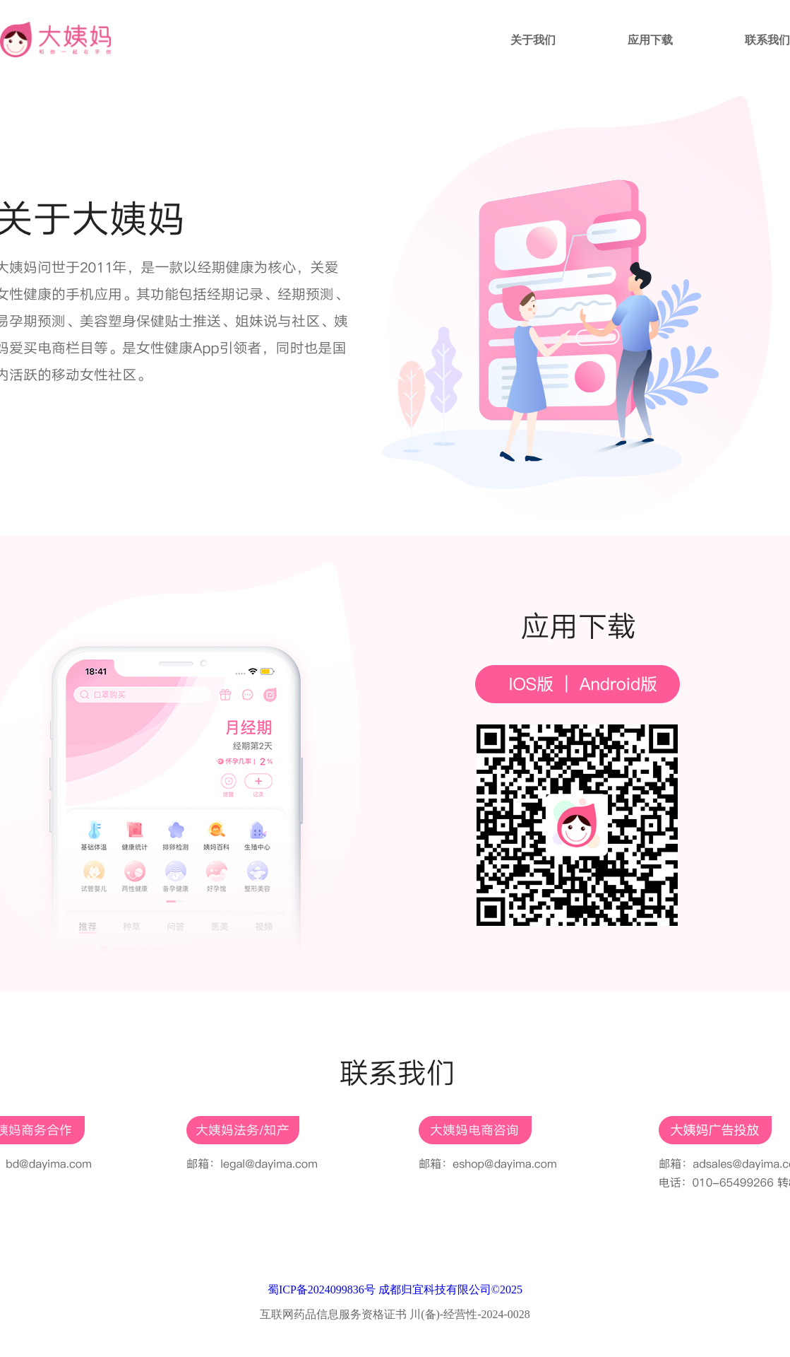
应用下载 (650, 40)
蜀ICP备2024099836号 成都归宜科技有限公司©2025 (395, 1289)
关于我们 (533, 40)
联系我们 (767, 40)
